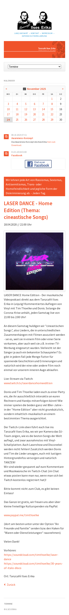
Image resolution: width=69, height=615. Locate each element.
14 (43, 109)
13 (34, 109)
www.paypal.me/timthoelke (21, 515)
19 (25, 114)
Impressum (47, 33)
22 (52, 114)
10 (8, 109)
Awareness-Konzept (22, 138)
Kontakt (35, 33)
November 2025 (36, 89)
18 (17, 114)
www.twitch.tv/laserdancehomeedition (28, 383)
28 (43, 119)
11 (17, 109)
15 (52, 109)
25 (17, 119)
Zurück (11, 584)
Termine (8, 603)
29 (52, 119)
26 (25, 119)
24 (8, 119)
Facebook (16, 155)
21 (43, 114)
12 (25, 109)
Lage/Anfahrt (21, 33)
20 (34, 114)
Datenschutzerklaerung (34, 36)
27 (34, 119)
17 (8, 114)
